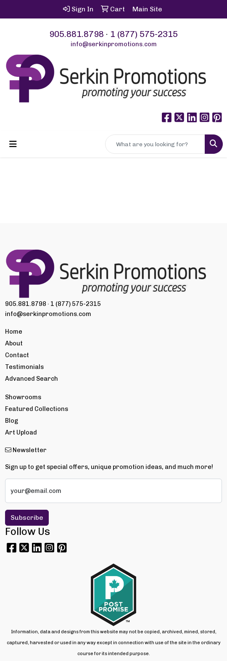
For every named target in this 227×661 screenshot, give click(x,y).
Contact (17, 355)
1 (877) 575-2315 (144, 34)
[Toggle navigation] (13, 144)
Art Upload (21, 432)
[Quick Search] (155, 144)
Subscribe (27, 517)
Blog (11, 420)
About (14, 343)
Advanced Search (31, 378)
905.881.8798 (76, 34)
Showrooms (23, 397)
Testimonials (24, 367)
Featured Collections (36, 409)
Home (13, 331)
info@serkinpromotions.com (114, 44)
